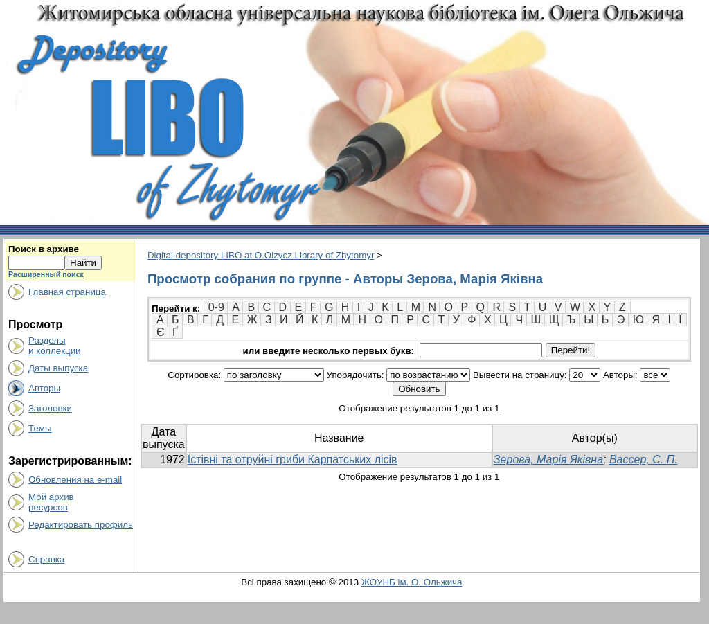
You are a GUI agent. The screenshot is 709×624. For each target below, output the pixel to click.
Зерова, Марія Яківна (548, 459)
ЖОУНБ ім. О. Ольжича (412, 582)
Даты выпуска (58, 368)
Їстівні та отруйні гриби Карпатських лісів (292, 459)
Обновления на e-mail (75, 479)
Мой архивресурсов (51, 502)
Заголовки (50, 408)
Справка (46, 559)
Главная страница (67, 292)
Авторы (44, 388)
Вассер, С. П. (643, 459)
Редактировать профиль (80, 524)
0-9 (216, 307)
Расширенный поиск (46, 274)
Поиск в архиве (43, 249)
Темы (40, 428)
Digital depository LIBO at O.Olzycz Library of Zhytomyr (260, 255)
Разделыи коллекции (54, 345)
